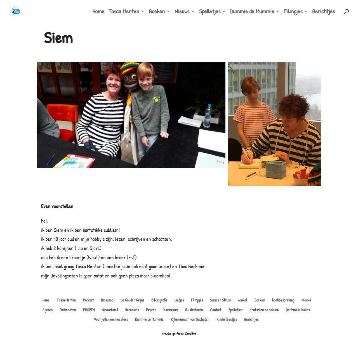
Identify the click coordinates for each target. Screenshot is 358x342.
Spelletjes (209, 12)
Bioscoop (107, 300)
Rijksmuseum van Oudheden (190, 319)
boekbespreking (283, 300)
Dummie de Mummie (252, 12)
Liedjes (179, 300)
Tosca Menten (124, 12)
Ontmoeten (68, 309)
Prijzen (151, 309)
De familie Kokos (298, 309)
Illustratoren (194, 309)
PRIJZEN (89, 309)
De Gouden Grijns (132, 300)
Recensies (132, 309)
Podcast (88, 300)
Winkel (242, 300)
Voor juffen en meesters (111, 319)
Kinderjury (170, 309)
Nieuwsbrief (110, 309)
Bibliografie (159, 300)
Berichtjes (323, 12)
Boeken (157, 12)
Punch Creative (186, 333)
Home (98, 12)
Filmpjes (293, 12)
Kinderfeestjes (226, 319)
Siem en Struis (220, 300)
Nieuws (182, 12)
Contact (215, 309)
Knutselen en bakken (264, 309)
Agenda (47, 309)
